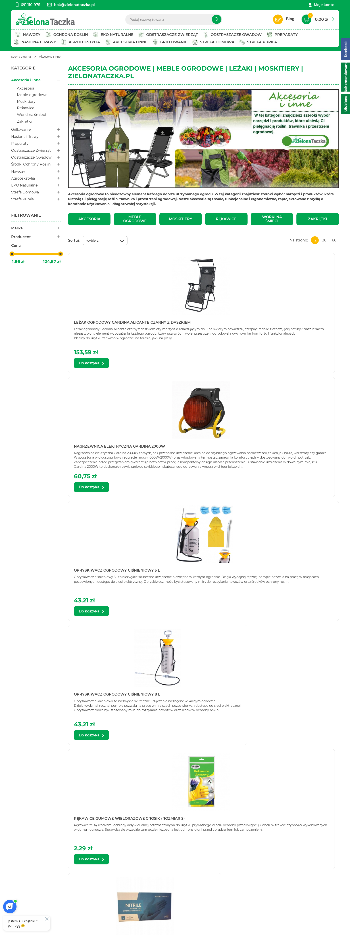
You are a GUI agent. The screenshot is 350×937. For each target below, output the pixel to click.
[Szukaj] (216, 19)
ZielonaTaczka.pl (131, 776)
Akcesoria (25, 88)
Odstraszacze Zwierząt (36, 150)
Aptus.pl (245, 931)
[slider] (12, 253)
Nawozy (36, 171)
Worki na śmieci (31, 115)
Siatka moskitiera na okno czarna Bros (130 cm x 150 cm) (111, 696)
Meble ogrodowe (32, 95)
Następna (264, 759)
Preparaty (36, 143)
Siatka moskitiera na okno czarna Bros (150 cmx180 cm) (202, 696)
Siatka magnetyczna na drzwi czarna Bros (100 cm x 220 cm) (106, 572)
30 (324, 240)
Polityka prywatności (162, 875)
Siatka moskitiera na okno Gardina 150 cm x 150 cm (295, 696)
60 (334, 240)
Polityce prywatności (291, 901)
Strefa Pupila (36, 199)
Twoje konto (86, 875)
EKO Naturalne (36, 185)
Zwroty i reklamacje (161, 887)
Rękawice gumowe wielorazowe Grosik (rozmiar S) (200, 448)
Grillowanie (36, 129)
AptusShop (204, 931)
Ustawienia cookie (28, 931)
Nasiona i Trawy (36, 136)
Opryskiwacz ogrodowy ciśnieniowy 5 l (283, 324)
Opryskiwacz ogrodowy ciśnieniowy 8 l (100, 448)
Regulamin (154, 869)
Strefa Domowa (36, 192)
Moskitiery (26, 101)
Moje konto (324, 5)
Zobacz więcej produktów (304, 759)
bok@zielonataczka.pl (71, 5)
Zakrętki (24, 121)
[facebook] (170, 918)
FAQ (148, 894)
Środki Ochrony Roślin (36, 164)
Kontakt (18, 869)
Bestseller (84, 881)
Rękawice (25, 108)
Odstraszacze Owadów (36, 157)
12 (315, 240)
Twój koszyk (86, 869)
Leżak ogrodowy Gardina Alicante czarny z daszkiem (111, 324)
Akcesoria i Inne (36, 80)
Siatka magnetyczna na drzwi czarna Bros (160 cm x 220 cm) (197, 572)
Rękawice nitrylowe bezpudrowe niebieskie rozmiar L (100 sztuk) (294, 448)
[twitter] (177, 918)
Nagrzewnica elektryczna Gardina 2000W (194, 324)
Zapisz (298, 870)
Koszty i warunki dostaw (166, 881)
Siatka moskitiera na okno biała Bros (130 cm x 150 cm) (292, 572)
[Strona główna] (21, 56)
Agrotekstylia (36, 178)
